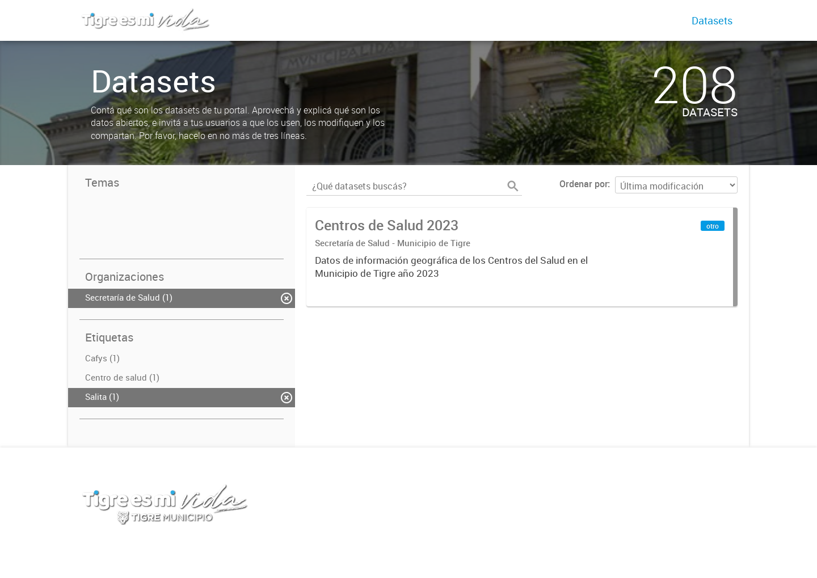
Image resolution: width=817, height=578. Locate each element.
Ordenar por (583, 183)
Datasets (712, 20)
